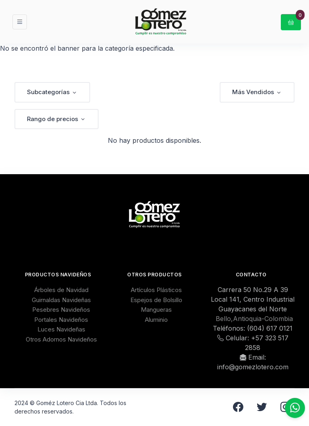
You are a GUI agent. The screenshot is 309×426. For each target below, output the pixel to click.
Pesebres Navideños (61, 309)
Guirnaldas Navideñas (61, 300)
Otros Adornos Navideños (61, 339)
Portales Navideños (61, 319)
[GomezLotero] (161, 22)
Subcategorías (48, 92)
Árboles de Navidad (61, 290)
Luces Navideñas (61, 329)
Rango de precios (52, 119)
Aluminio (156, 319)
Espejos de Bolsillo (156, 300)
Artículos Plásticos (156, 290)
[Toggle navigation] (19, 21)
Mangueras (156, 309)
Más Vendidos (253, 92)
